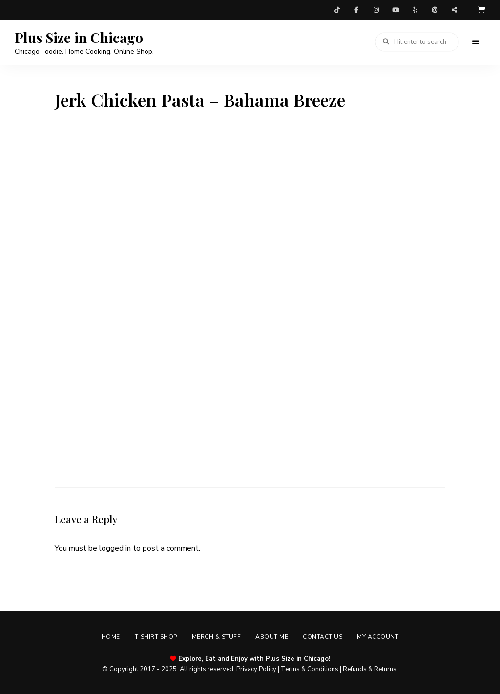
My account (377, 637)
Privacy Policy (256, 669)
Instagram (376, 10)
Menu (475, 42)
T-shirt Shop (156, 637)
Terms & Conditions (309, 669)
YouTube (395, 10)
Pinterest (434, 10)
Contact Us (322, 637)
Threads (454, 10)
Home (111, 637)
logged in (115, 548)
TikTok (337, 10)
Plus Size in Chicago (79, 37)
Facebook (356, 10)
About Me (271, 637)
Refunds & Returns (369, 669)
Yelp (415, 10)
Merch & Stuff (216, 637)
